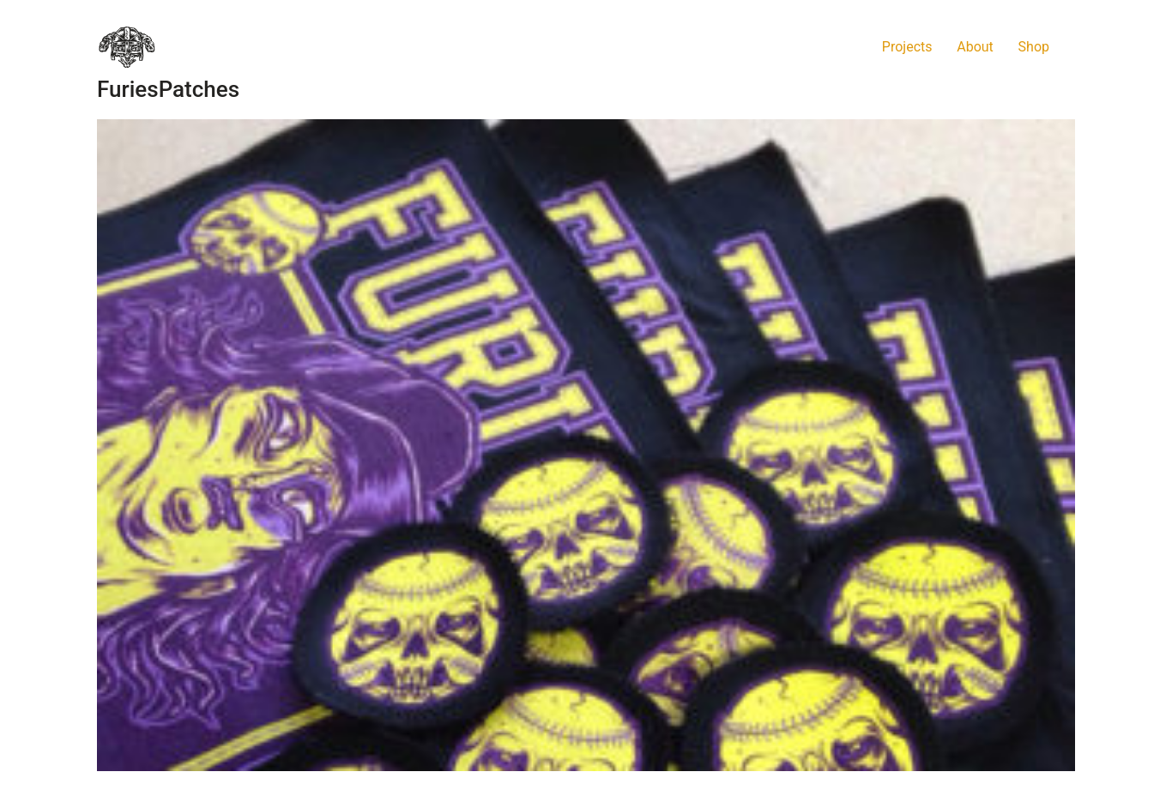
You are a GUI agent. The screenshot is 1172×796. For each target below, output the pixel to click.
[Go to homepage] (127, 47)
